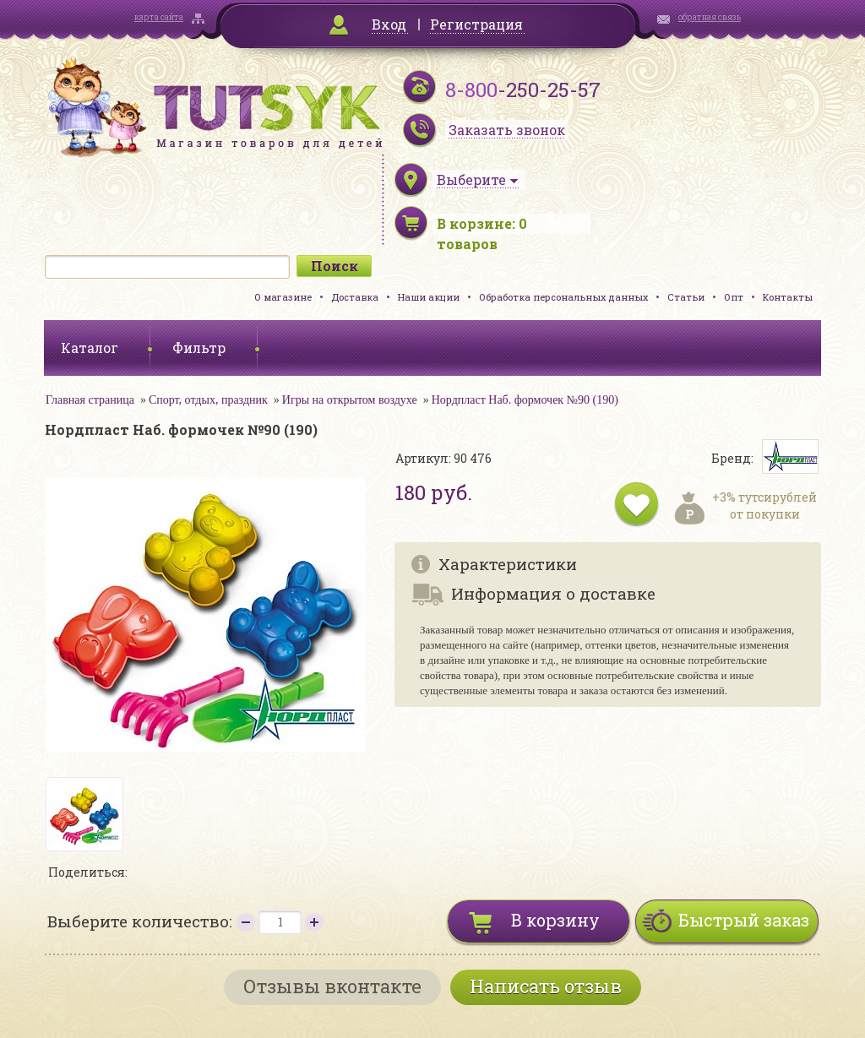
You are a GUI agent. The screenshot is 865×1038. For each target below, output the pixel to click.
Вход (389, 24)
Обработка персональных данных (563, 297)
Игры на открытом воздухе (349, 400)
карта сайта (158, 17)
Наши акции (429, 297)
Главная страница (90, 400)
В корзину (555, 920)
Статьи (686, 297)
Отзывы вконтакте (332, 986)
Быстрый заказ (743, 920)
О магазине (283, 297)
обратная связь (709, 17)
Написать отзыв (546, 986)
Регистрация (476, 24)
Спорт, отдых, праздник (208, 400)
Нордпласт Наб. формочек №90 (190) (525, 400)
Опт (733, 297)
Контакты (788, 297)
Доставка (354, 297)
